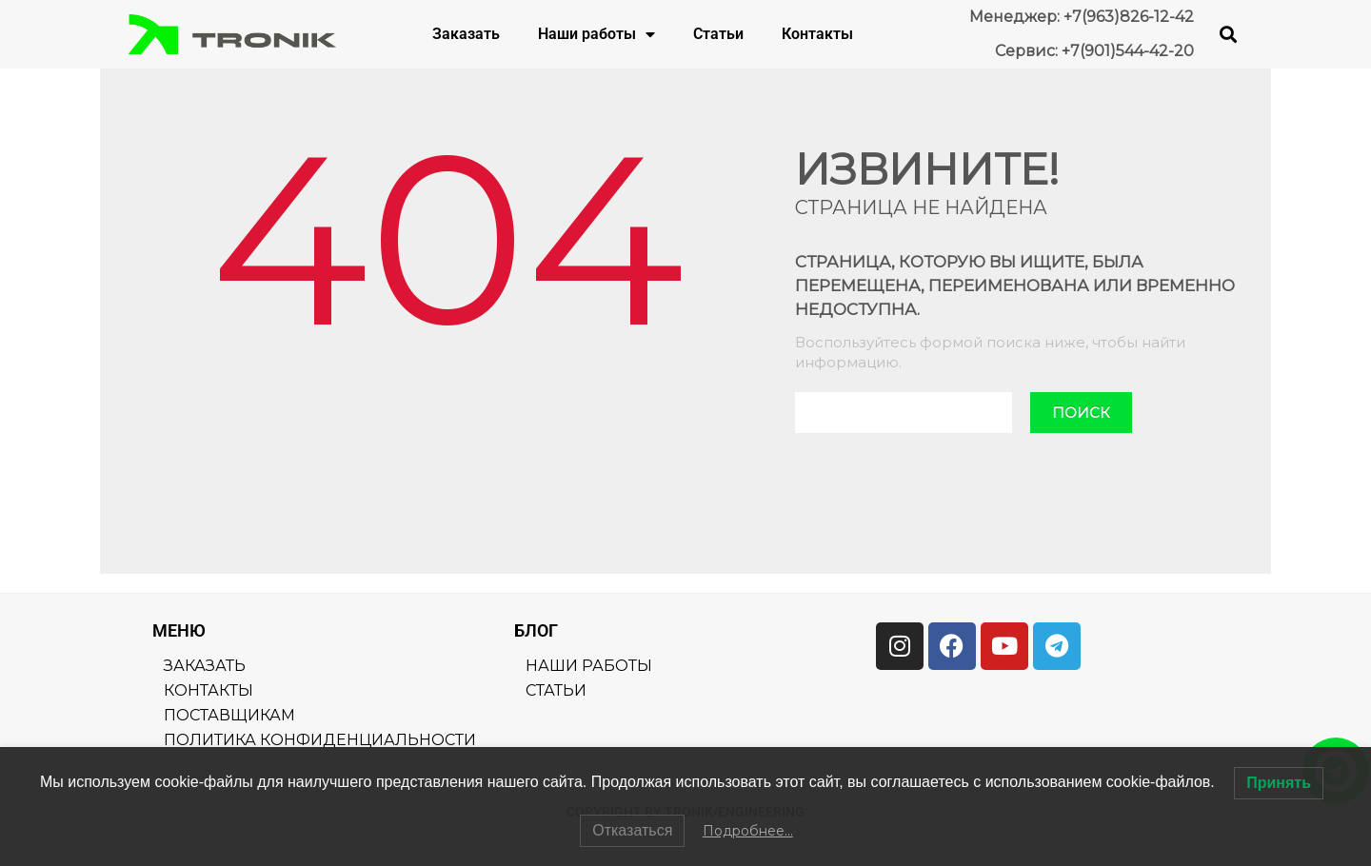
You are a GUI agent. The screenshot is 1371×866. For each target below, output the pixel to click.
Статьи (718, 34)
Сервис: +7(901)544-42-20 (1094, 51)
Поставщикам (229, 715)
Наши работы (596, 34)
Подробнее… (748, 830)
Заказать (466, 34)
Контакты (817, 34)
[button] (1228, 34)
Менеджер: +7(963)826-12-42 (1081, 17)
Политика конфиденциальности (320, 740)
